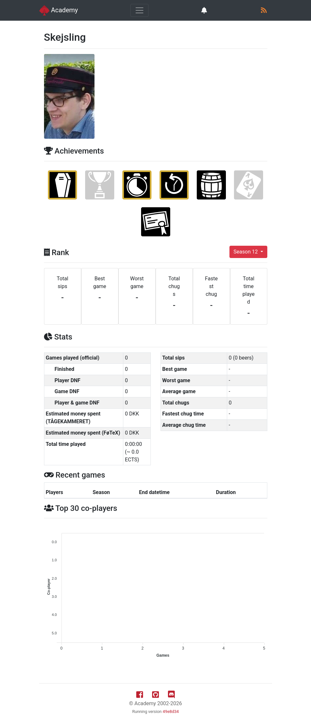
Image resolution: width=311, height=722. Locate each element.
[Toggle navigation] (139, 10)
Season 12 (246, 252)
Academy (58, 10)
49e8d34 (171, 711)
